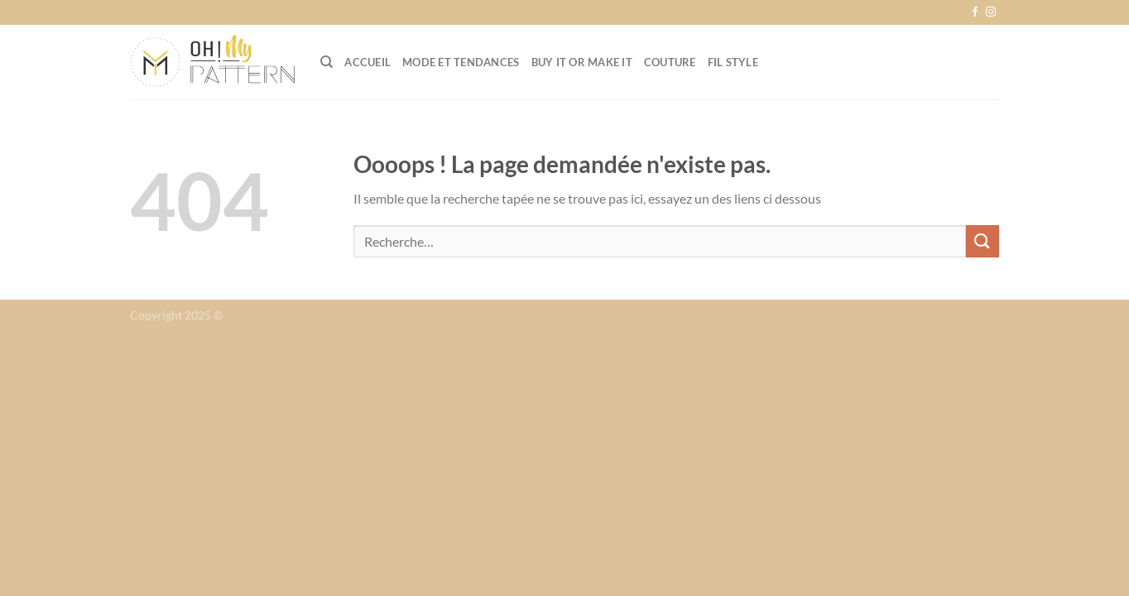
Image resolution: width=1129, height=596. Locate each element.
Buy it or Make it (581, 62)
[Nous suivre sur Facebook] (975, 12)
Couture (670, 62)
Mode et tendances (460, 62)
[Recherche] (326, 62)
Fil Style (733, 62)
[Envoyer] (982, 241)
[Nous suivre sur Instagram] (991, 12)
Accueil (367, 62)
